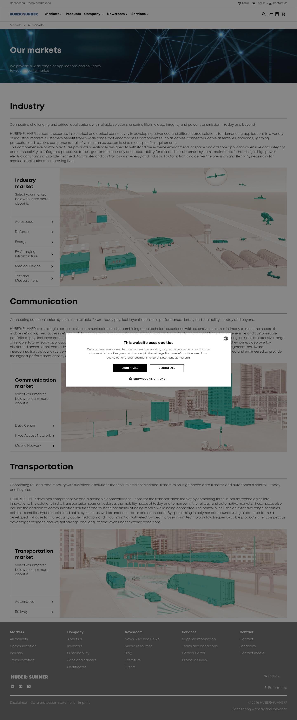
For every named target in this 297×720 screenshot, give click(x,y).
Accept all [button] (130, 368)
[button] (148, 378)
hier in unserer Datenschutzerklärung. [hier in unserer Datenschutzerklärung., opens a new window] (165, 358)
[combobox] (226, 339)
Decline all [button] (167, 368)
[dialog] (148, 360)
